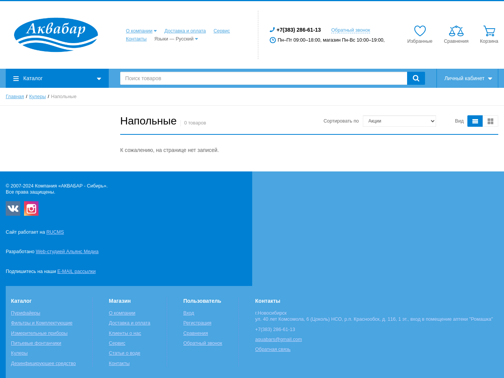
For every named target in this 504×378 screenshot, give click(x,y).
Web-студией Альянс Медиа (67, 251)
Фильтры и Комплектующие (41, 323)
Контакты (136, 39)
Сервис (222, 31)
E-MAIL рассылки (76, 271)
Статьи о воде (124, 353)
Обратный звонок (350, 30)
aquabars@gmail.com (278, 339)
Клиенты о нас (125, 333)
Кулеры (37, 96)
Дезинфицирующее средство (43, 363)
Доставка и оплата (185, 31)
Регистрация (197, 323)
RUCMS (55, 232)
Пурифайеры (25, 313)
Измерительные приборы (39, 333)
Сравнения (195, 333)
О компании (139, 31)
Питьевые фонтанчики (36, 343)
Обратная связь (273, 349)
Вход (188, 313)
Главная (15, 96)
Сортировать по (341, 121)
